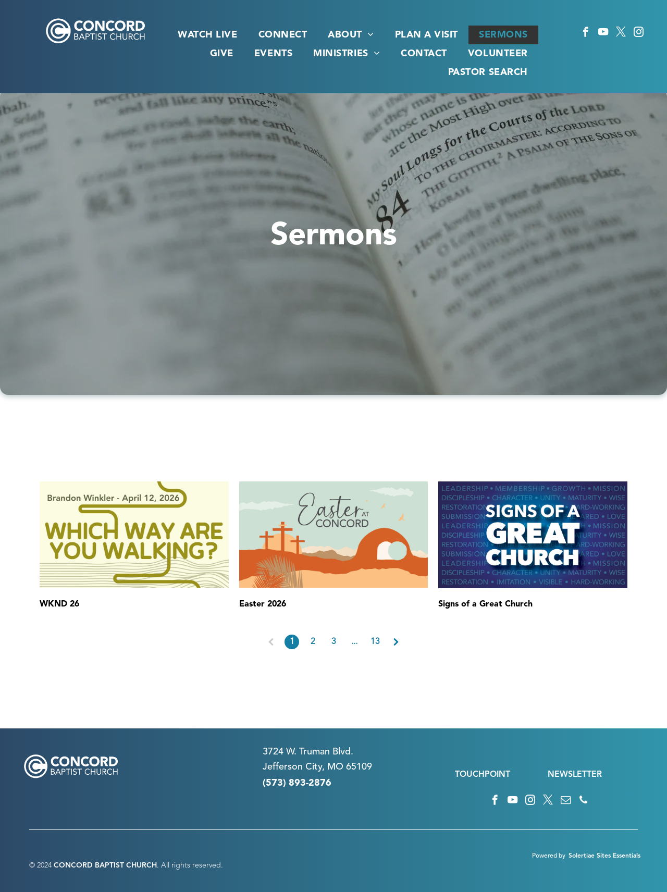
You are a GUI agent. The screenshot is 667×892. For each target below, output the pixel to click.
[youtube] (603, 33)
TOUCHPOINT (482, 775)
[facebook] (585, 33)
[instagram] (638, 33)
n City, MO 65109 (335, 767)
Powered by (548, 856)
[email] (565, 801)
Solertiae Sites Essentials (604, 856)
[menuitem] (207, 35)
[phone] (583, 801)
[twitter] (620, 33)
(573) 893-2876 (297, 783)
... (354, 642)
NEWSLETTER (575, 775)
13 (375, 642)
